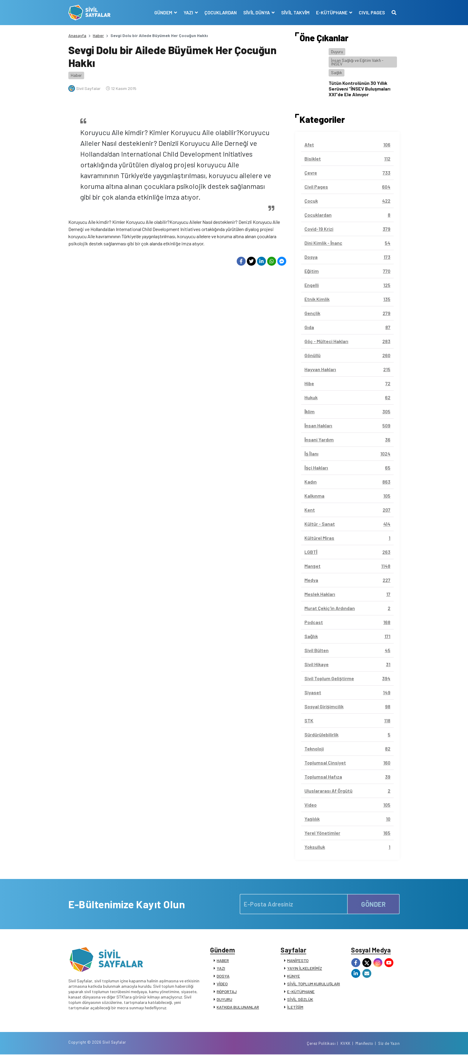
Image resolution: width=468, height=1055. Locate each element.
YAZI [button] (189, 12)
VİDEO (222, 984)
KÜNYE (293, 976)
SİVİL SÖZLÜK (300, 999)
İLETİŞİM (295, 1007)
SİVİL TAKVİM (295, 12)
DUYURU (224, 999)
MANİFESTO (298, 960)
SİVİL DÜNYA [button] (257, 12)
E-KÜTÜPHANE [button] (332, 12)
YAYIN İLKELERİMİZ (304, 968)
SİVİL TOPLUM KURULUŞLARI (313, 984)
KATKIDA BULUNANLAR (238, 1007)
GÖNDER (373, 904)
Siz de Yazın (389, 1044)
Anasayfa (77, 35)
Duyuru (337, 51)
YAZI (221, 968)
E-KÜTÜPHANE (301, 991)
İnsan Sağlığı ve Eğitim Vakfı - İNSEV (357, 62)
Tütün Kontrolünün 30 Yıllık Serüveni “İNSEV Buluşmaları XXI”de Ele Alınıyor (359, 88)
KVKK (346, 1044)
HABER (223, 960)
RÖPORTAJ (227, 991)
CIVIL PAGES (372, 12)
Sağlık (336, 72)
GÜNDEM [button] (163, 12)
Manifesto (364, 1044)
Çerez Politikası (321, 1044)
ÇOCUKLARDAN (220, 12)
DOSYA (223, 976)
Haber (98, 35)
